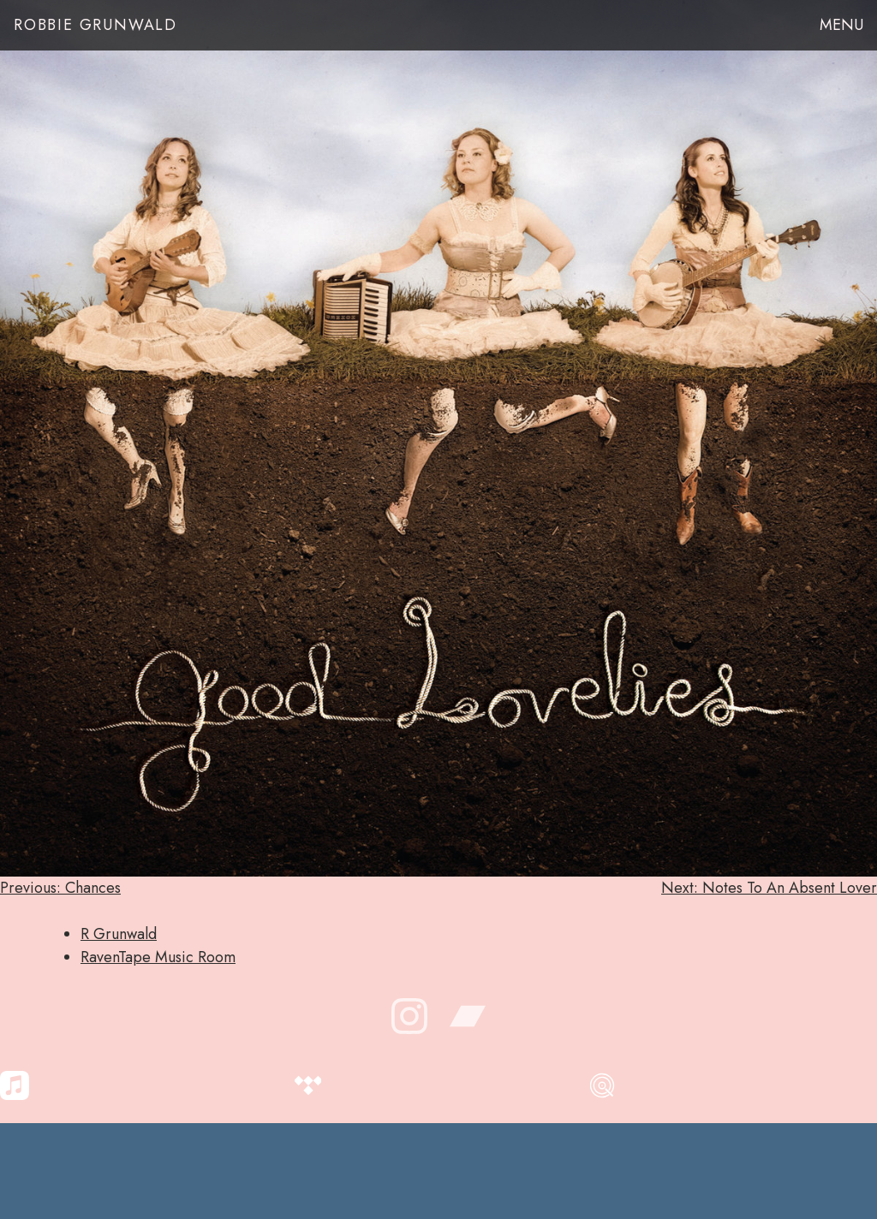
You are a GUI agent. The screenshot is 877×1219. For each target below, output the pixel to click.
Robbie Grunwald (95, 25)
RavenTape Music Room (158, 957)
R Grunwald (119, 934)
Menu (841, 25)
